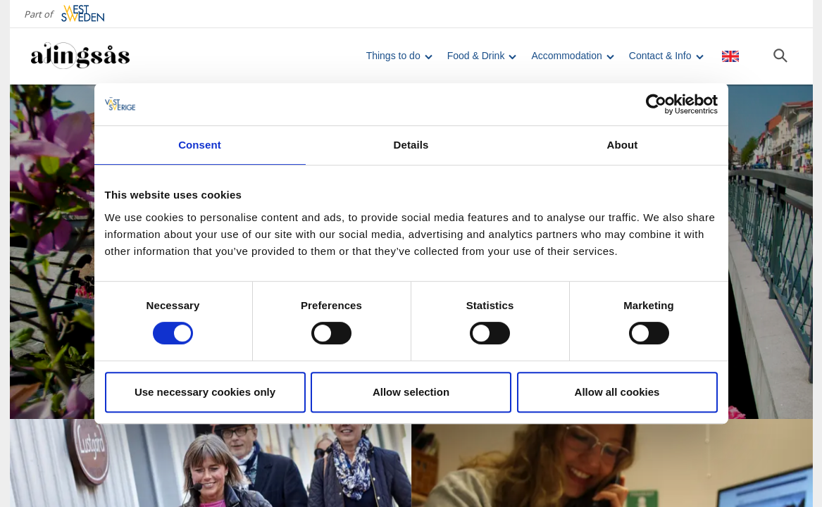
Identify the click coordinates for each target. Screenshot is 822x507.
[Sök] (780, 55)
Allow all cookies (617, 392)
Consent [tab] (199, 145)
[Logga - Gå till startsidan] (80, 56)
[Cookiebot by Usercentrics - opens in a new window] (656, 104)
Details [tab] (411, 145)
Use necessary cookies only (205, 392)
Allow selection (411, 392)
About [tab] (622, 145)
